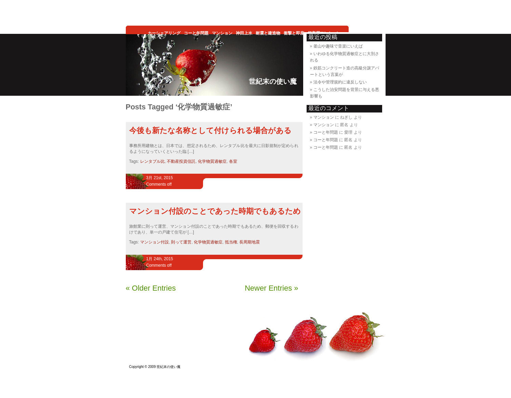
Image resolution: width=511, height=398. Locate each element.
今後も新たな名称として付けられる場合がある (210, 130)
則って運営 (181, 242)
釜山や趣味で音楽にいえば (338, 46)
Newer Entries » (271, 288)
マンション (323, 117)
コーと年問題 (325, 132)
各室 (233, 161)
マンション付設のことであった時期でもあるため (215, 211)
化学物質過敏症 (212, 161)
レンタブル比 (152, 161)
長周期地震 (249, 242)
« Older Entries (151, 288)
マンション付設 (154, 242)
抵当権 (231, 242)
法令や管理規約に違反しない (340, 82)
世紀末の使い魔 (273, 81)
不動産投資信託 (181, 161)
